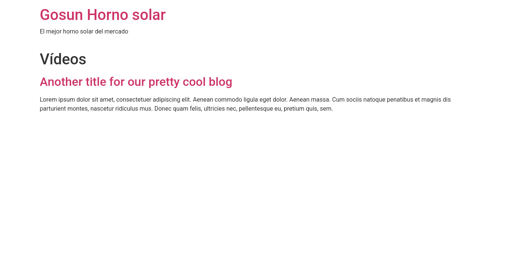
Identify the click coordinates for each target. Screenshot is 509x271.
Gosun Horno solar (103, 15)
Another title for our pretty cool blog (136, 82)
